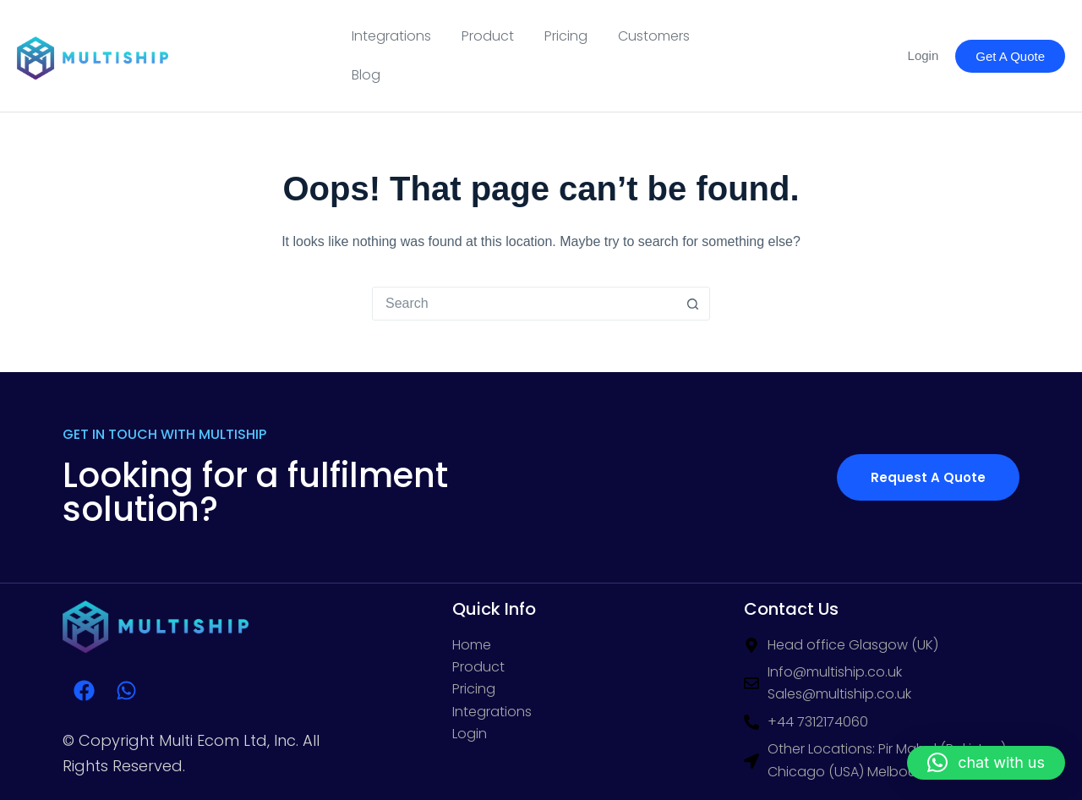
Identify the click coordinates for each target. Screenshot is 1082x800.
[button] (986, 763)
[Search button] (692, 304)
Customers (654, 36)
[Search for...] (524, 304)
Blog (366, 75)
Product (488, 36)
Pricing (565, 36)
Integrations (391, 36)
